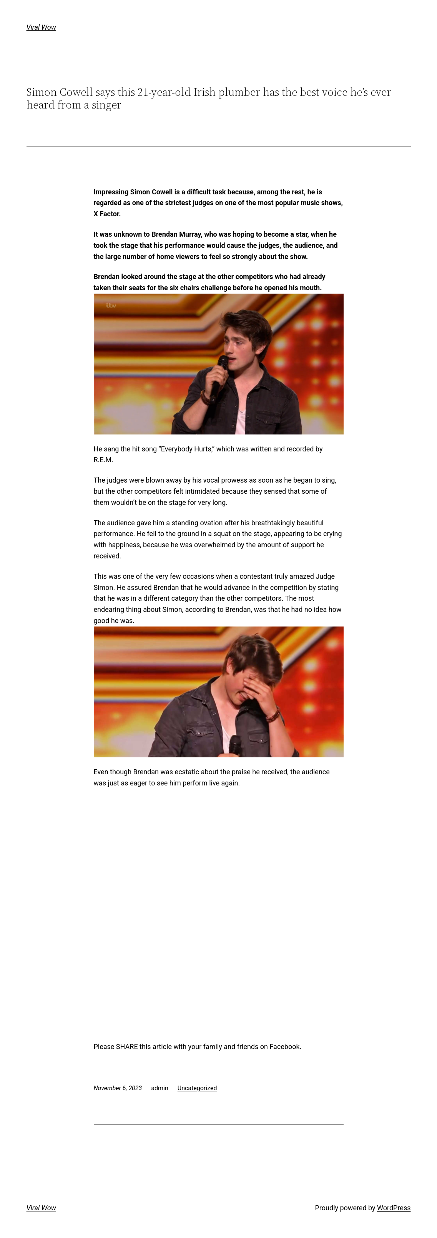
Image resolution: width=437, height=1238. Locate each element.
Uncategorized (197, 1088)
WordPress (393, 1208)
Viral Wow (41, 27)
